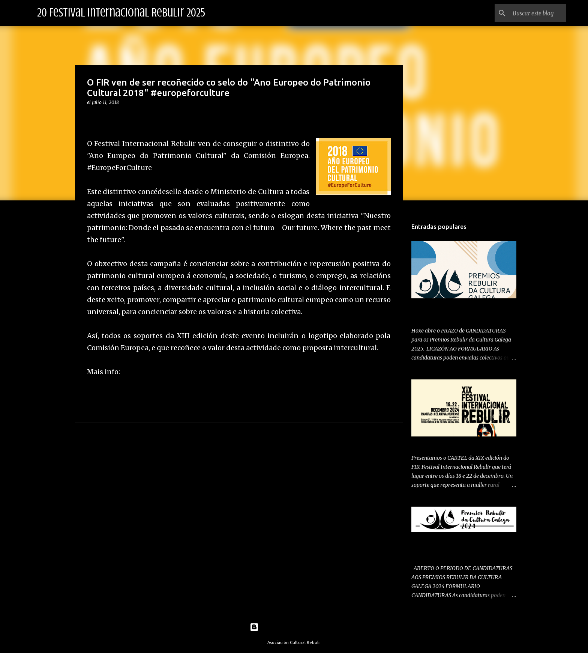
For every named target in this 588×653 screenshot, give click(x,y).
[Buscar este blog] (526, 13)
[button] (91, 118)
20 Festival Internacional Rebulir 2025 (121, 13)
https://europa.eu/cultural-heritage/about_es (195, 371)
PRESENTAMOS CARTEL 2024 (447, 443)
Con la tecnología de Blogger (294, 627)
